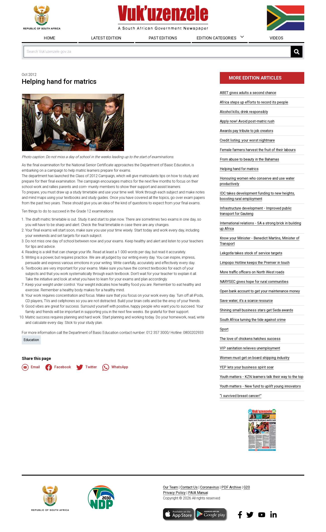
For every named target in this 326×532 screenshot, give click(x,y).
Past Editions (163, 38)
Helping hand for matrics (239, 169)
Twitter (86, 367)
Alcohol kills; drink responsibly (244, 112)
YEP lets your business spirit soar (247, 367)
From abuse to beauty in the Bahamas (249, 159)
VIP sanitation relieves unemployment (250, 348)
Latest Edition (106, 38)
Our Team (170, 487)
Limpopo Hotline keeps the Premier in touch (255, 262)
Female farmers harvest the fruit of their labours (258, 150)
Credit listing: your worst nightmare (247, 140)
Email (31, 367)
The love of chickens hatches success (250, 339)
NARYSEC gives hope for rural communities (254, 281)
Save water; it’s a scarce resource (246, 300)
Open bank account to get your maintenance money (260, 291)
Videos (276, 38)
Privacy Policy (174, 493)
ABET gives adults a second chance (248, 93)
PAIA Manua (197, 493)
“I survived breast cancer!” (240, 396)
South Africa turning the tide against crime (253, 320)
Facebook (58, 367)
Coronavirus (209, 487)
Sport (224, 329)
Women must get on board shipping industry (255, 358)
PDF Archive (231, 487)
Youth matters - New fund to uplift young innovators (260, 386)
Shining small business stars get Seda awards (256, 310)
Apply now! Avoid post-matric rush (247, 121)
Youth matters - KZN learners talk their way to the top (261, 377)
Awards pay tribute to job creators (246, 131)
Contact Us (189, 487)
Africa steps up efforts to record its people (254, 102)
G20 (247, 487)
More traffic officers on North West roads (252, 272)
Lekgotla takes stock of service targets (251, 253)
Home (49, 38)
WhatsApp (115, 367)
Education (31, 340)
